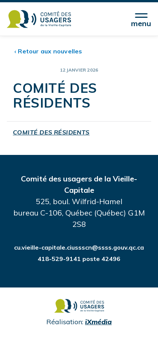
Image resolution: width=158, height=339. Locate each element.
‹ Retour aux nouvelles (48, 51)
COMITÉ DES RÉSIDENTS (51, 132)
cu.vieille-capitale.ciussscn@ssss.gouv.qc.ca (79, 247)
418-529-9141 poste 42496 (79, 258)
